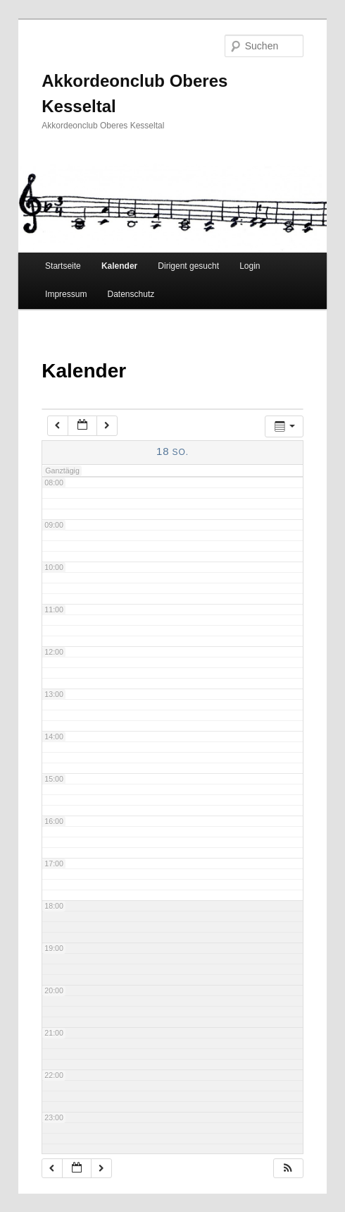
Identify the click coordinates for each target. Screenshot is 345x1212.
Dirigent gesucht (188, 266)
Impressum (66, 294)
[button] (288, 1168)
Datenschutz (131, 294)
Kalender (119, 266)
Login (249, 266)
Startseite (63, 266)
